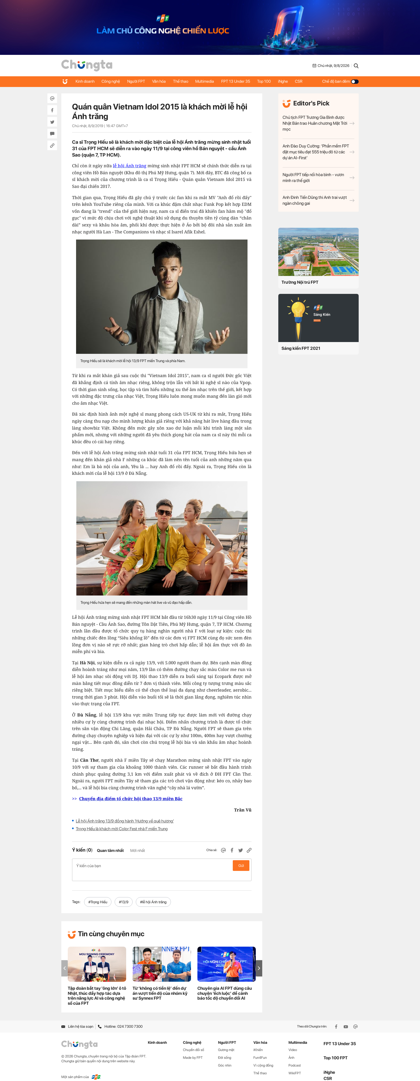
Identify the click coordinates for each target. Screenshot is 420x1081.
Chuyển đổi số (193, 1041)
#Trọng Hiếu (97, 893)
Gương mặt (226, 1041)
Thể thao (184, 81)
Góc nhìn (224, 1057)
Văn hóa (162, 81)
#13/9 (123, 893)
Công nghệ (112, 81)
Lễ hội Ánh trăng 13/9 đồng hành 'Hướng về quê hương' (125, 821)
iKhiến (258, 1041)
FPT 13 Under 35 (241, 81)
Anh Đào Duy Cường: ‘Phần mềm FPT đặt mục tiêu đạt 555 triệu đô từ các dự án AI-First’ (318, 151)
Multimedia (209, 81)
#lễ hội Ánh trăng (153, 893)
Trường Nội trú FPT (300, 282)
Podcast (294, 1057)
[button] (259, 959)
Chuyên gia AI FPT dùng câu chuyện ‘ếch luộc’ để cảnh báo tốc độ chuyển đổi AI (224, 984)
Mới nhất (137, 850)
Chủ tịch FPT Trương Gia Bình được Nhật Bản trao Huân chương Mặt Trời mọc (318, 123)
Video (292, 1041)
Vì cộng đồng (263, 1057)
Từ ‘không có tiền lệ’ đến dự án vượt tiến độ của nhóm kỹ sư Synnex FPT (160, 984)
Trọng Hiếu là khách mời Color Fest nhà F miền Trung (122, 828)
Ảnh (291, 1049)
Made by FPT (193, 1049)
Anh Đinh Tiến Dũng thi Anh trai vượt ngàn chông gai (318, 200)
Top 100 (271, 81)
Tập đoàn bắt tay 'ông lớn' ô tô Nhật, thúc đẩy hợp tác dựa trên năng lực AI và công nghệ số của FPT (97, 987)
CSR (307, 81)
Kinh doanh (85, 81)
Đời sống (224, 1049)
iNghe (291, 81)
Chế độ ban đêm (340, 81)
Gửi (241, 865)
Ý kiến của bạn (161, 866)
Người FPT (138, 81)
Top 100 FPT (336, 1049)
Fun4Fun (260, 1049)
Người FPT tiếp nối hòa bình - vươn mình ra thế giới (318, 177)
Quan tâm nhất (110, 850)
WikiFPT (294, 1065)
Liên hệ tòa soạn (77, 1018)
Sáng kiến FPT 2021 (301, 348)
